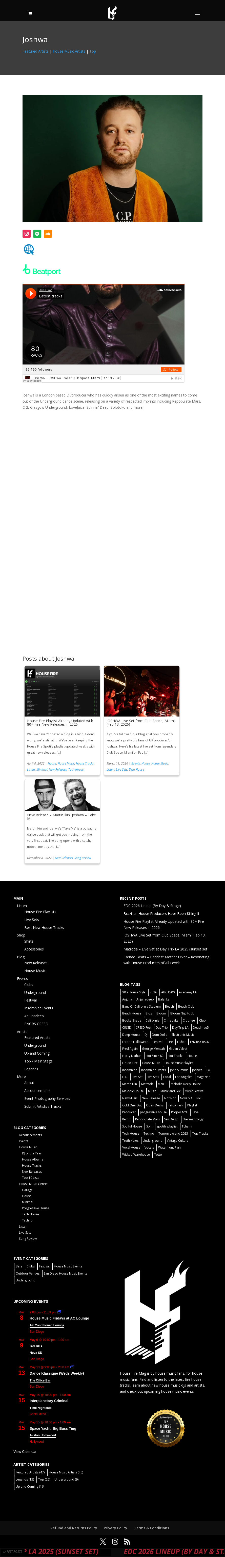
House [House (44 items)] (192, 1056)
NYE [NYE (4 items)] (199, 1098)
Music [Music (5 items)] (152, 1091)
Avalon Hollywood (43, 1435)
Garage (27, 1190)
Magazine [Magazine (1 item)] (203, 1077)
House (52, 763)
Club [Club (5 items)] (202, 1020)
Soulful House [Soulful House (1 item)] (132, 1126)
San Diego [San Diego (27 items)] (171, 1119)
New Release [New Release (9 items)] (151, 1098)
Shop (21, 935)
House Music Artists (69, 51)
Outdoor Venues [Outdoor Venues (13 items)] (27, 1273)
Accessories (34, 949)
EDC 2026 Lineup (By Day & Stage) (152, 905)
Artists (22, 1031)
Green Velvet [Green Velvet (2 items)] (178, 1048)
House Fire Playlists (40, 911)
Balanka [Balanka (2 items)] (164, 999)
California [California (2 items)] (152, 1020)
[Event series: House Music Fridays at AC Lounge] (59, 1312)
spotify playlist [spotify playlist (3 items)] (167, 1126)
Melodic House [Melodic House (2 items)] (133, 1091)
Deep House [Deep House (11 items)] (131, 1034)
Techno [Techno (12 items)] (149, 1133)
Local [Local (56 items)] (167, 1077)
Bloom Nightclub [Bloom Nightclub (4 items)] (182, 1013)
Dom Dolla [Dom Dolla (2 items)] (159, 1034)
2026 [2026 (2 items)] (153, 992)
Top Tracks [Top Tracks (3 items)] (200, 1133)
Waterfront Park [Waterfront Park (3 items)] (169, 1147)
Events (135, 763)
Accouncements (37, 1090)
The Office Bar (40, 1380)
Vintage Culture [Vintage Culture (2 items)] (178, 1140)
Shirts (28, 941)
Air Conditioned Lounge (47, 1325)
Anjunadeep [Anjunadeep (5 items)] (145, 999)
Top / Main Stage (38, 1061)
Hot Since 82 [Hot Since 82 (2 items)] (154, 1056)
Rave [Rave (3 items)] (195, 1112)
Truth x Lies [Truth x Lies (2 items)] (130, 1140)
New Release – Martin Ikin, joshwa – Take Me (61, 817)
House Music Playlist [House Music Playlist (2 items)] (179, 1063)
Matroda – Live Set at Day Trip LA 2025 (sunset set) (166, 949)
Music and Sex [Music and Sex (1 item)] (170, 1091)
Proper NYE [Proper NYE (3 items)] (179, 1112)
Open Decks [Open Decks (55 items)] (154, 1105)
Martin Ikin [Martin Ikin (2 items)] (129, 1084)
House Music (66, 763)
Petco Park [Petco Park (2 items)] (175, 1105)
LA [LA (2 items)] (208, 1070)
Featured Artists (36, 51)
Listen (31, 769)
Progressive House (35, 1208)
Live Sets (121, 769)
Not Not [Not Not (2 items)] (170, 1098)
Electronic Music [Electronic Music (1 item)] (183, 1034)
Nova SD (36, 1353)
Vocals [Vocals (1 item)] (149, 1147)
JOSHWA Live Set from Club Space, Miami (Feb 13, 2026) (141, 722)
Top (92, 51)
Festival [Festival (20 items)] (158, 1042)
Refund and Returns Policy (73, 1528)
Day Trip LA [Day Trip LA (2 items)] (180, 1027)
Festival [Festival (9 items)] (44, 1266)
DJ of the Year (32, 1153)
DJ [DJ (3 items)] (146, 1034)
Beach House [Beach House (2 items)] (131, 1013)
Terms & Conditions (151, 1528)
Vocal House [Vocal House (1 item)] (131, 1147)
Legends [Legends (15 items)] (25, 1479)
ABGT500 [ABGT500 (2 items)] (168, 992)
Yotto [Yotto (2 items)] (158, 1154)
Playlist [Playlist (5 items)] (192, 1105)
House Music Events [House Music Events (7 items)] (68, 1266)
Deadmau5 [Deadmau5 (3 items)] (201, 1027)
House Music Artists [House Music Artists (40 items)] (66, 1472)
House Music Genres (33, 1184)
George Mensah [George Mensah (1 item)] (153, 1048)
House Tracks (85, 763)
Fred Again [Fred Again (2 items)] (130, 1048)
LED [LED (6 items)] (125, 1077)
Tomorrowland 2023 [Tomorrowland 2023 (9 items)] (173, 1133)
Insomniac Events (38, 1008)
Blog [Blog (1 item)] (149, 1013)
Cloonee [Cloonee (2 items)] (189, 1020)
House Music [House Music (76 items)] (151, 1063)
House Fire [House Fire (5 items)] (130, 1063)
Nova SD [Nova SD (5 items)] (186, 1098)
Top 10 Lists (30, 1177)
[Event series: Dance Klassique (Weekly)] (72, 1367)
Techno (27, 1220)
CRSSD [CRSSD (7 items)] (126, 1027)
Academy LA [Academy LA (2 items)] (188, 992)
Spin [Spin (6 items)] (149, 1126)
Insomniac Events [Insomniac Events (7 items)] (153, 1070)
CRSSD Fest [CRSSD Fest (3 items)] (143, 1027)
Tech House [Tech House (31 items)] (130, 1133)
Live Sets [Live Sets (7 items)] (153, 1077)
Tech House (76, 769)
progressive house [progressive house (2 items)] (153, 1112)
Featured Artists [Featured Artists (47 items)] (30, 1472)
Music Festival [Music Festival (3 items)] (194, 1091)
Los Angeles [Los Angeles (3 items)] (183, 1077)
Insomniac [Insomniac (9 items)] (129, 1070)
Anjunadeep (34, 1015)
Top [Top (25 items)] (44, 1479)
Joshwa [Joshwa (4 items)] (197, 1070)
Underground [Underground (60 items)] (152, 1140)
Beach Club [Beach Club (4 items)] (186, 1006)
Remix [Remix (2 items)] (126, 1119)
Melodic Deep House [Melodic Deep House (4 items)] (186, 1084)
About (29, 1082)
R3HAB (36, 1346)
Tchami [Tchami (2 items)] (187, 1126)
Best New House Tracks (44, 927)
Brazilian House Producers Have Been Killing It (161, 913)
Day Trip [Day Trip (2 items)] (162, 1027)
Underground (35, 992)
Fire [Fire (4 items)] (170, 1042)
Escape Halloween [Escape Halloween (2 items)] (135, 1042)
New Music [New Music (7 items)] (129, 1098)
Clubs (28, 984)
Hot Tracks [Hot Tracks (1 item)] (175, 1056)
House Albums (32, 1159)
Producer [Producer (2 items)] (129, 1112)
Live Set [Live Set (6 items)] (137, 1077)
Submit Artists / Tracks (42, 1106)
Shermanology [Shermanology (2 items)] (193, 1119)
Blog (21, 957)
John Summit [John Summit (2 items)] (179, 1070)
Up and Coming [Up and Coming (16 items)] (30, 1486)
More (21, 1076)
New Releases (58, 769)
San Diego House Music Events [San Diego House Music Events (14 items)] (65, 1273)
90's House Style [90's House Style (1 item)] (134, 992)
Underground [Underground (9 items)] (66, 1479)
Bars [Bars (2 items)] (19, 1266)
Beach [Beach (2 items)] (169, 1006)
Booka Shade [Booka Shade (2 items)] (131, 1020)
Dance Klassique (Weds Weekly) (57, 1373)
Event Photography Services (47, 1098)
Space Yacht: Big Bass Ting (53, 1428)
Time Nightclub (40, 1408)
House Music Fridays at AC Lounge (59, 1318)
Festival (30, 1000)
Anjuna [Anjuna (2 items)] (127, 999)
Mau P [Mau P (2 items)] (162, 1084)
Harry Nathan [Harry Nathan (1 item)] (131, 1056)
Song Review (82, 858)
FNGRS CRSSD (36, 1023)
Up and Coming (37, 1053)
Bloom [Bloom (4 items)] (161, 1013)
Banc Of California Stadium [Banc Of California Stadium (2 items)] (141, 1006)
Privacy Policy (115, 1528)
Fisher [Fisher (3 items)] (181, 1042)
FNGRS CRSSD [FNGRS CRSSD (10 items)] (199, 1042)
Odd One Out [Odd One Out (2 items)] (132, 1105)
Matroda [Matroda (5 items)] (147, 1084)
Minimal (41, 769)
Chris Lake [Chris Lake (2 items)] (171, 1020)
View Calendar (24, 1452)
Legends (31, 1069)
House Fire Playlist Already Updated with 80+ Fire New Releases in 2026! (60, 722)
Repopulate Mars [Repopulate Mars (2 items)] (147, 1119)
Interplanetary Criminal (49, 1401)
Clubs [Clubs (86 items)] (31, 1266)
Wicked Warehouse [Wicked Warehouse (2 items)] (136, 1154)
